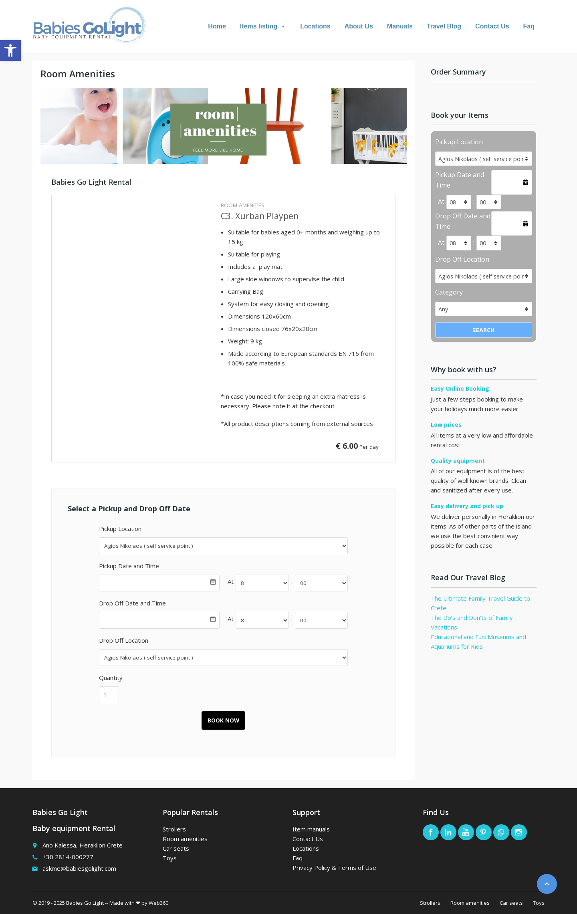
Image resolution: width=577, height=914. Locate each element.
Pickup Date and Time (129, 566)
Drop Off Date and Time (132, 603)
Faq (529, 26)
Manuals (400, 26)
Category (449, 292)
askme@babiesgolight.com (79, 868)
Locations (315, 26)
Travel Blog (444, 26)
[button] (10, 50)
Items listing (263, 26)
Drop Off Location (123, 640)
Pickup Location (120, 529)
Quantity (111, 678)
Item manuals (311, 829)
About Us (359, 26)
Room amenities (185, 839)
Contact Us (492, 26)
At (231, 581)
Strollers (174, 829)
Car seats (176, 848)
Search (483, 330)
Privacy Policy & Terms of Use (334, 868)
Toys (170, 858)
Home (217, 26)
